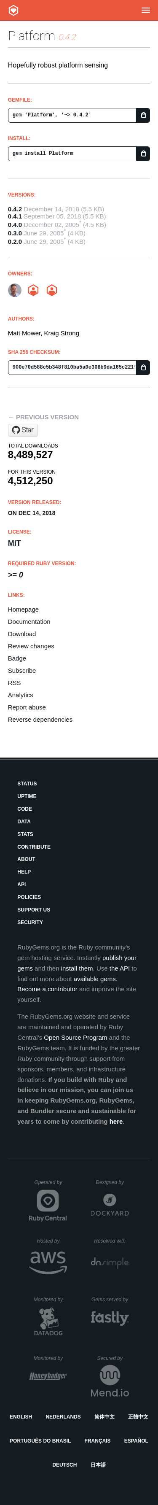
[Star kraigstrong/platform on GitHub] (23, 430)
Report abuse (27, 707)
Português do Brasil (40, 1441)
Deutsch (64, 1465)
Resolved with (111, 1241)
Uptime (26, 796)
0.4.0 (15, 224)
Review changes (31, 646)
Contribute (34, 847)
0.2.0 (15, 241)
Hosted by (52, 1241)
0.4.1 (15, 216)
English (21, 1417)
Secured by (113, 1358)
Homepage (23, 609)
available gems (95, 978)
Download (22, 633)
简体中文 (104, 1417)
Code (24, 809)
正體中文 (138, 1417)
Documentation (29, 621)
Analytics (20, 695)
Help (24, 872)
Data (24, 822)
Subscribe (22, 670)
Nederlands (63, 1417)
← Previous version (43, 417)
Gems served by (110, 1300)
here (116, 1121)
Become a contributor (47, 989)
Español (136, 1441)
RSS (14, 682)
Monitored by (50, 1300)
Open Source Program (75, 1037)
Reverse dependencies (40, 719)
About (26, 859)
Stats (25, 834)
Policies (29, 897)
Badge (17, 658)
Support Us (33, 910)
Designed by (112, 1182)
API (21, 884)
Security (30, 922)
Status (27, 784)
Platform (31, 35)
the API (120, 968)
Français (98, 1441)
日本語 (98, 1465)
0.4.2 (15, 209)
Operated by (50, 1185)
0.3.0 (15, 233)
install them (77, 968)
